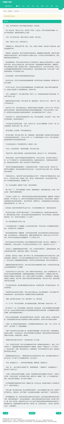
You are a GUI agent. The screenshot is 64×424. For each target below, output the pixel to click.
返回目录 (32, 413)
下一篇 (58, 413)
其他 (56, 6)
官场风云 (10, 11)
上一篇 (5, 413)
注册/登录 (9, 6)
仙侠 (28, 6)
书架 (18, 6)
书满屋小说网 (7, 2)
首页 (5, 11)
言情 (33, 6)
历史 (37, 6)
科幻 (47, 6)
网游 (42, 6)
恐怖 (52, 6)
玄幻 (23, 6)
